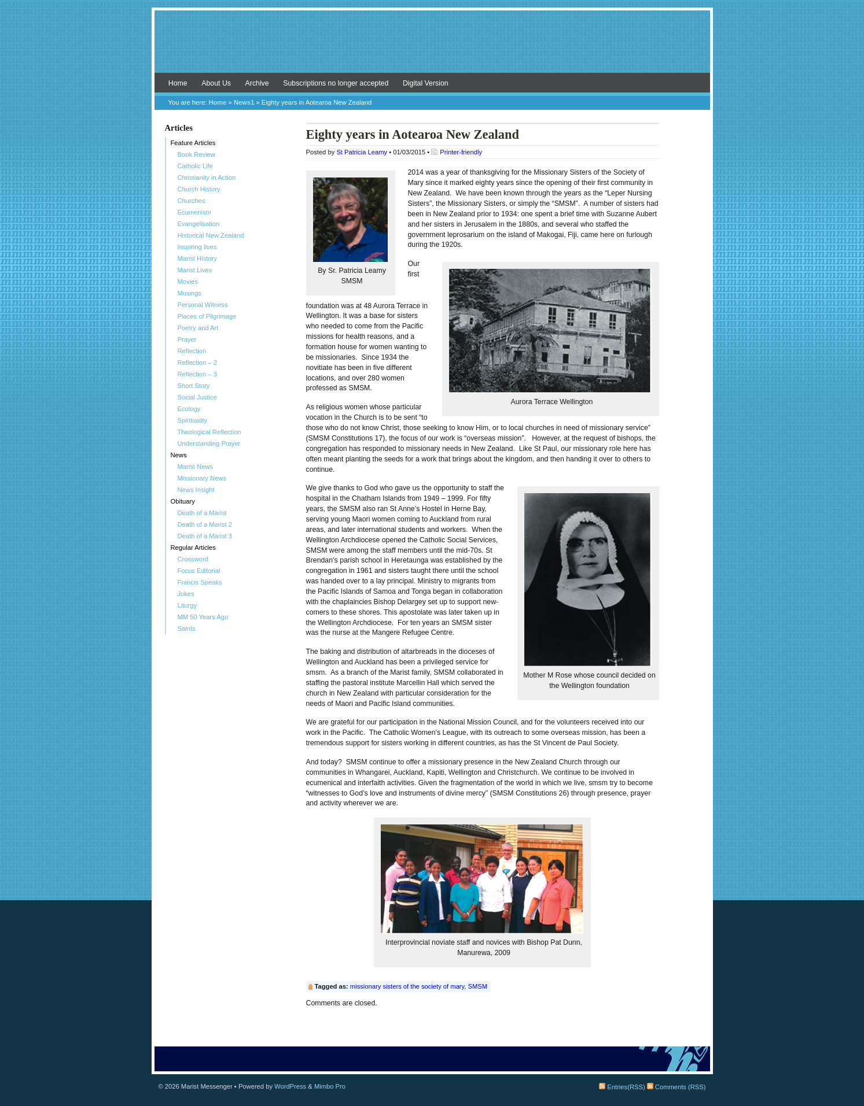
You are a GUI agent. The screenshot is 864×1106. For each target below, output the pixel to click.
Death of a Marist (202, 512)
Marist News (196, 466)
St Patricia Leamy (361, 152)
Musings (190, 293)
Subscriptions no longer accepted (335, 83)
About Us (216, 83)
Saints (187, 628)
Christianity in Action (207, 177)
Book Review (196, 154)
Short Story (194, 385)
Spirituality (193, 420)
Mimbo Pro (329, 1086)
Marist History (197, 258)
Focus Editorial (199, 570)
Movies (188, 281)
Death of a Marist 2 (205, 524)
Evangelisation (199, 223)
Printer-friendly (461, 152)
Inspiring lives (197, 246)
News (179, 455)
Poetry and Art (198, 327)
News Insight (196, 489)
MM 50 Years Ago (203, 616)
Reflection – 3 (197, 374)
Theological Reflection (209, 431)
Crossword (193, 559)
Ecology (189, 408)
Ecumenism (194, 212)
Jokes (186, 593)
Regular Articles (193, 547)
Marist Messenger (432, 47)
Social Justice (197, 397)
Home (177, 83)
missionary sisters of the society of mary (407, 986)
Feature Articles (193, 142)
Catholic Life (196, 165)
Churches (191, 200)
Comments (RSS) (676, 1086)
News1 (244, 102)
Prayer (187, 339)
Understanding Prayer (209, 443)
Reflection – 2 (197, 362)
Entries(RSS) (622, 1086)
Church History (199, 189)
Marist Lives (195, 270)
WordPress (290, 1086)
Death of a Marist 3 (205, 535)
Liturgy (187, 605)
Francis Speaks (200, 582)
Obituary (183, 501)
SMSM (478, 986)
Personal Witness (203, 304)
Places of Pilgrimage (207, 316)
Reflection (192, 350)
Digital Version (425, 83)
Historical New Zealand (211, 235)
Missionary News (202, 478)
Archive (257, 83)
